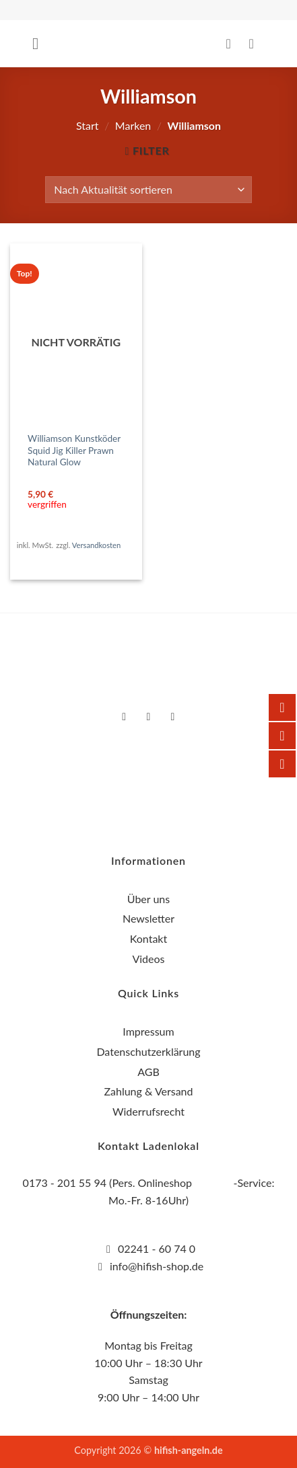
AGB (148, 1071)
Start (87, 125)
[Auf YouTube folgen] (173, 717)
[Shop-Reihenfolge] (148, 189)
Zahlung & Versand (148, 1091)
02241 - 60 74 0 (156, 1248)
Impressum (148, 1031)
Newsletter (148, 918)
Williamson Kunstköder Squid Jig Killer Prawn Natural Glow (74, 450)
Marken (133, 125)
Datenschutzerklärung (148, 1051)
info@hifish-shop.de (155, 1266)
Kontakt (148, 938)
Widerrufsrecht (148, 1111)
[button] (40, 43)
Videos (148, 958)
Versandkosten (96, 545)
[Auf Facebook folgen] (124, 717)
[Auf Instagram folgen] (148, 717)
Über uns (148, 898)
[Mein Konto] (233, 44)
